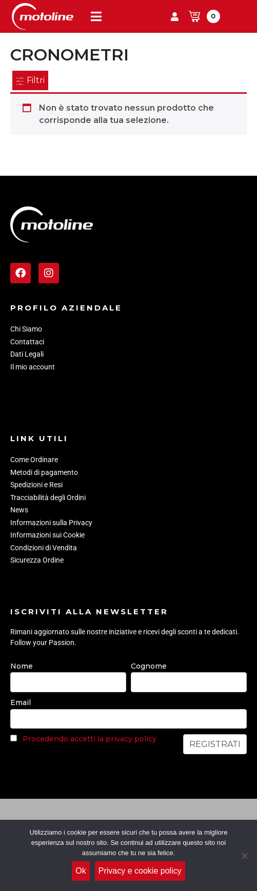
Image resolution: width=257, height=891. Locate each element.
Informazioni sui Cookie (47, 535)
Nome (21, 666)
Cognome (149, 666)
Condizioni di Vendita (43, 548)
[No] (244, 856)
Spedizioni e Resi (36, 485)
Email (20, 702)
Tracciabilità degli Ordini (48, 497)
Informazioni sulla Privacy (51, 523)
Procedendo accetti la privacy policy (89, 738)
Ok (80, 870)
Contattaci (27, 342)
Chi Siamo (26, 329)
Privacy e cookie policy (140, 870)
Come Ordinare (34, 459)
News (19, 510)
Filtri (30, 80)
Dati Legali (27, 354)
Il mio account (32, 367)
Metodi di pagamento (44, 472)
